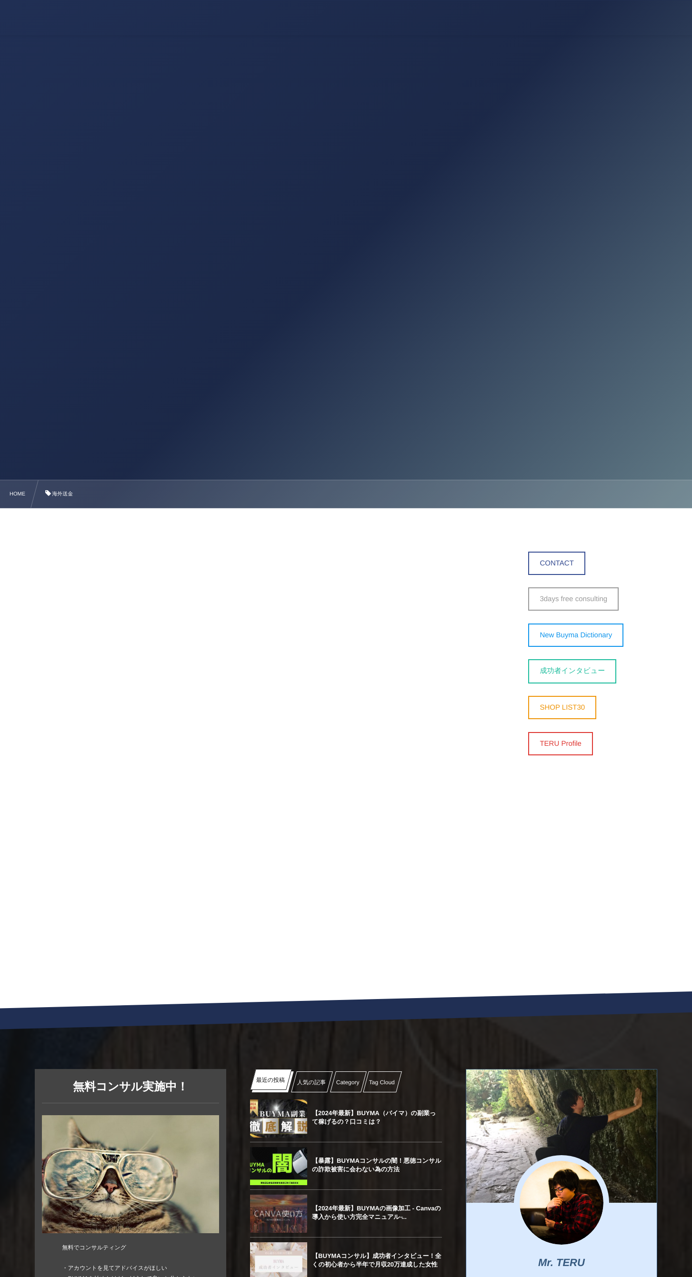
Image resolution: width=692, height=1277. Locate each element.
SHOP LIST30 (562, 707)
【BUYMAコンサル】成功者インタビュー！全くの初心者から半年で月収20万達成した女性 (376, 1260)
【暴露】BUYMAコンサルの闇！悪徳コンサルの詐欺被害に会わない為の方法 (376, 1165)
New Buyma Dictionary (576, 635)
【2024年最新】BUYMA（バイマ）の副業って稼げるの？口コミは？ (374, 1117)
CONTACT (556, 563)
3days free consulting (573, 599)
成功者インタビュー (572, 671)
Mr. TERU (561, 1262)
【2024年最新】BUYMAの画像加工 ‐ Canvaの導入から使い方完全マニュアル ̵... (376, 1212)
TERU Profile (561, 744)
